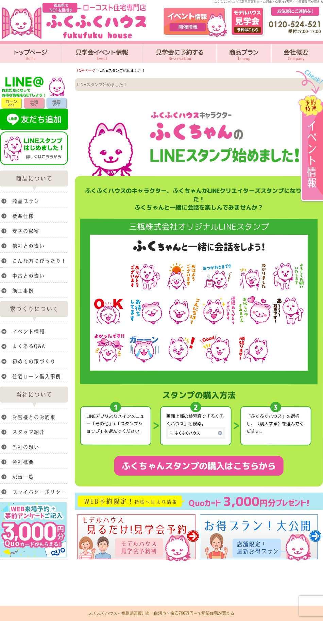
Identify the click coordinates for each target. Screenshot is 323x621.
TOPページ (86, 70)
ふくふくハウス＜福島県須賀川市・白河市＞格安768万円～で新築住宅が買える (161, 613)
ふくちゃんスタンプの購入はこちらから (199, 466)
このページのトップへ (306, 563)
